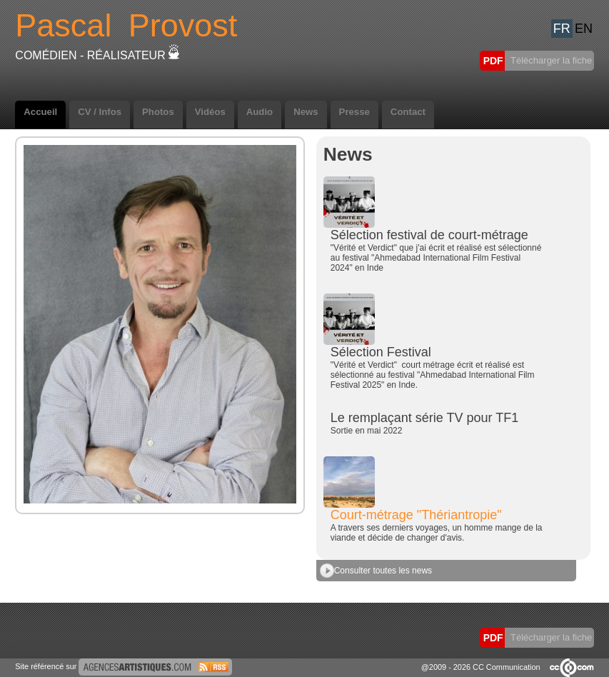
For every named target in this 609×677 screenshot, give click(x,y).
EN (584, 28)
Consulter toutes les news (376, 570)
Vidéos (210, 111)
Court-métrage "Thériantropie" (416, 515)
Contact (408, 111)
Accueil (40, 111)
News (305, 111)
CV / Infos (99, 111)
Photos (158, 111)
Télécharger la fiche (550, 60)
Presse (354, 111)
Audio (259, 111)
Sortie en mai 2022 (367, 431)
